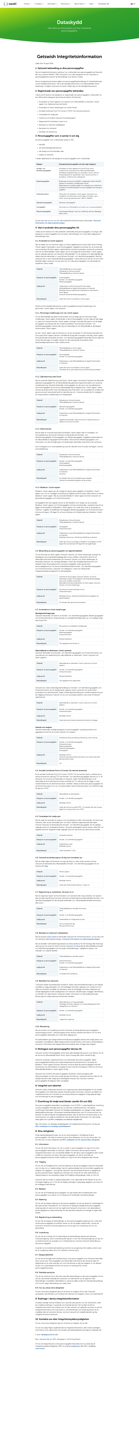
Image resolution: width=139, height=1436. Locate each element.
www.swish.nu (52, 937)
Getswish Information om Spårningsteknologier (81, 939)
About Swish (80, 4)
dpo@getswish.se (48, 1335)
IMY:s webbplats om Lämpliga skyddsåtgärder (53, 1126)
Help (92, 4)
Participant (52, 4)
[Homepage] (10, 4)
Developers (103, 4)
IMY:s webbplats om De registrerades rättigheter (81, 1140)
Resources (66, 4)
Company (39, 4)
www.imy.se (40, 1348)
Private (27, 4)
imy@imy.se (75, 1346)
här (86, 1292)
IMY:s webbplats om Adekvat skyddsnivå (66, 1119)
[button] (133, 3)
